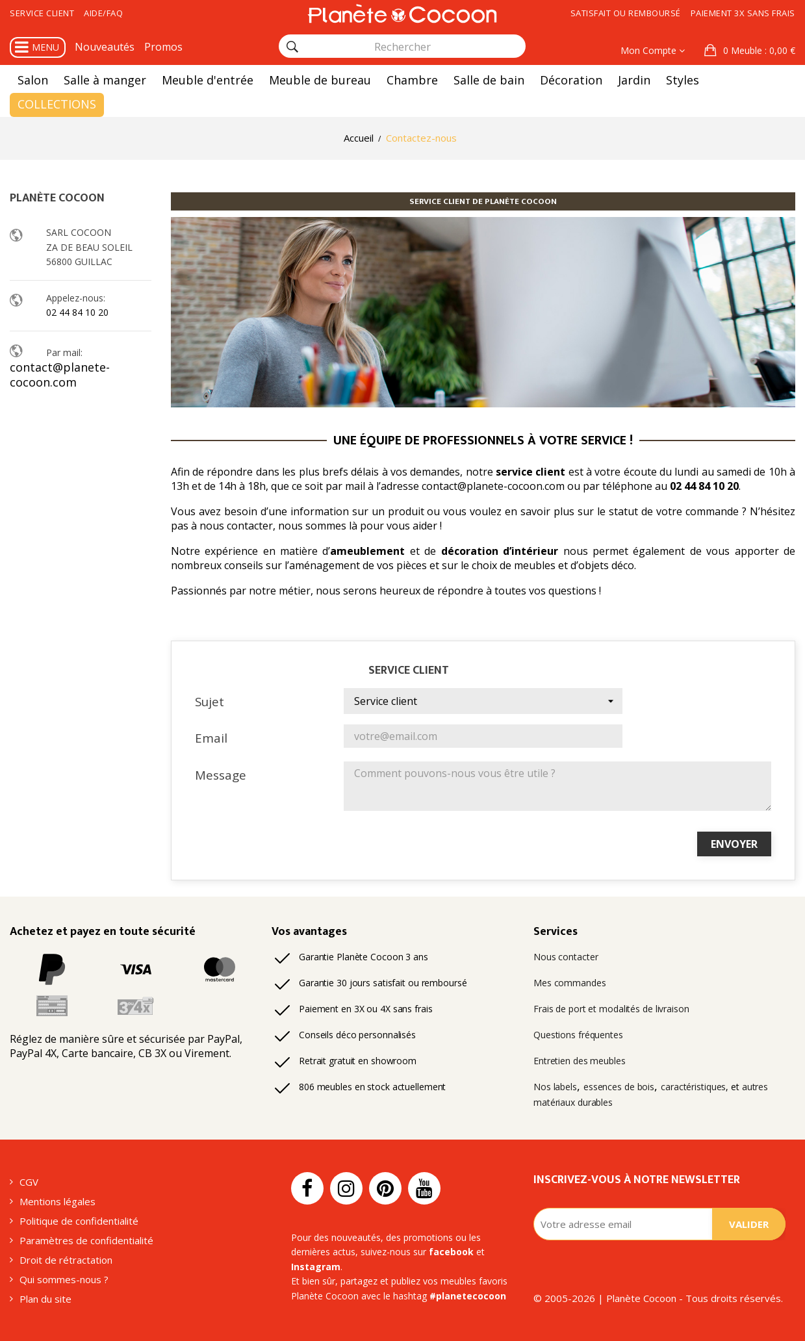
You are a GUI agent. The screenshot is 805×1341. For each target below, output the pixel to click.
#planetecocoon (467, 1296)
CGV (28, 1181)
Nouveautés (104, 47)
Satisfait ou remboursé (625, 13)
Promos (163, 47)
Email (211, 738)
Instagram (315, 1266)
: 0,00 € (758, 50)
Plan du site (45, 1298)
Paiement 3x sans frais (743, 13)
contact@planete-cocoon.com (60, 374)
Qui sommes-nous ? (64, 1279)
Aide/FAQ (103, 13)
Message (220, 775)
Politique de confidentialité (78, 1220)
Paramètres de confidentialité (86, 1240)
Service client (42, 13)
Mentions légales (57, 1201)
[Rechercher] (292, 46)
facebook (451, 1251)
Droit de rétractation (65, 1259)
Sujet (209, 701)
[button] (750, 50)
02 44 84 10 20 (77, 312)
